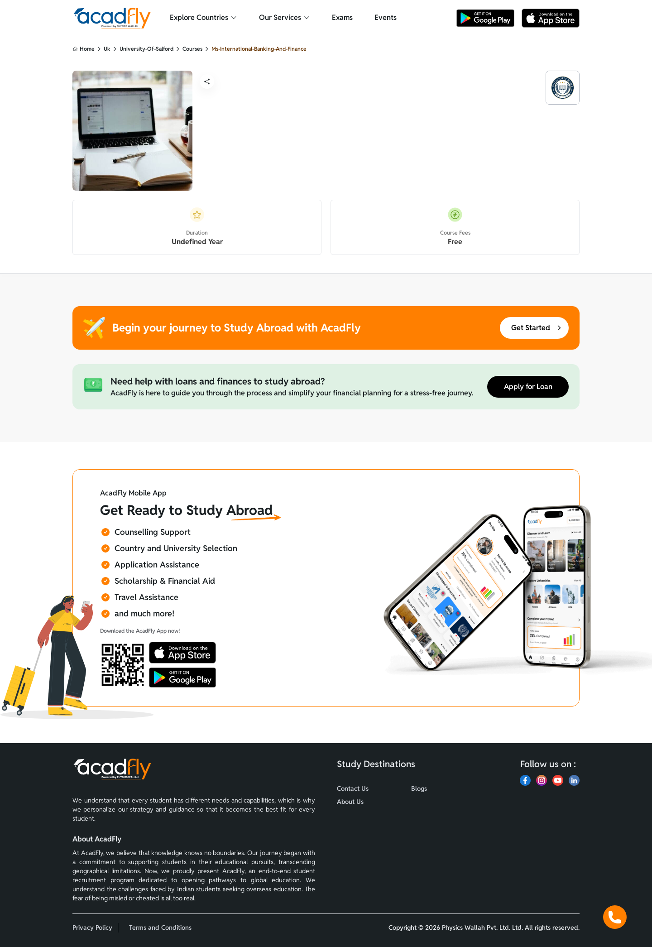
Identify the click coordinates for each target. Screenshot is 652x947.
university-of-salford (146, 48)
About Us (350, 802)
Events (385, 17)
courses (192, 48)
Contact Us (353, 788)
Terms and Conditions (160, 927)
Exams (342, 17)
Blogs (419, 788)
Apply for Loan (528, 386)
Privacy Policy (92, 927)
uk (107, 48)
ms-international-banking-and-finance (259, 48)
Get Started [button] (537, 327)
